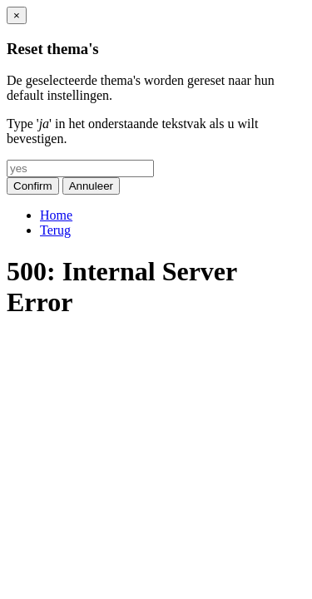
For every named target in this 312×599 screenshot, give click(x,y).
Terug (55, 230)
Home (56, 215)
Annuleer (91, 186)
